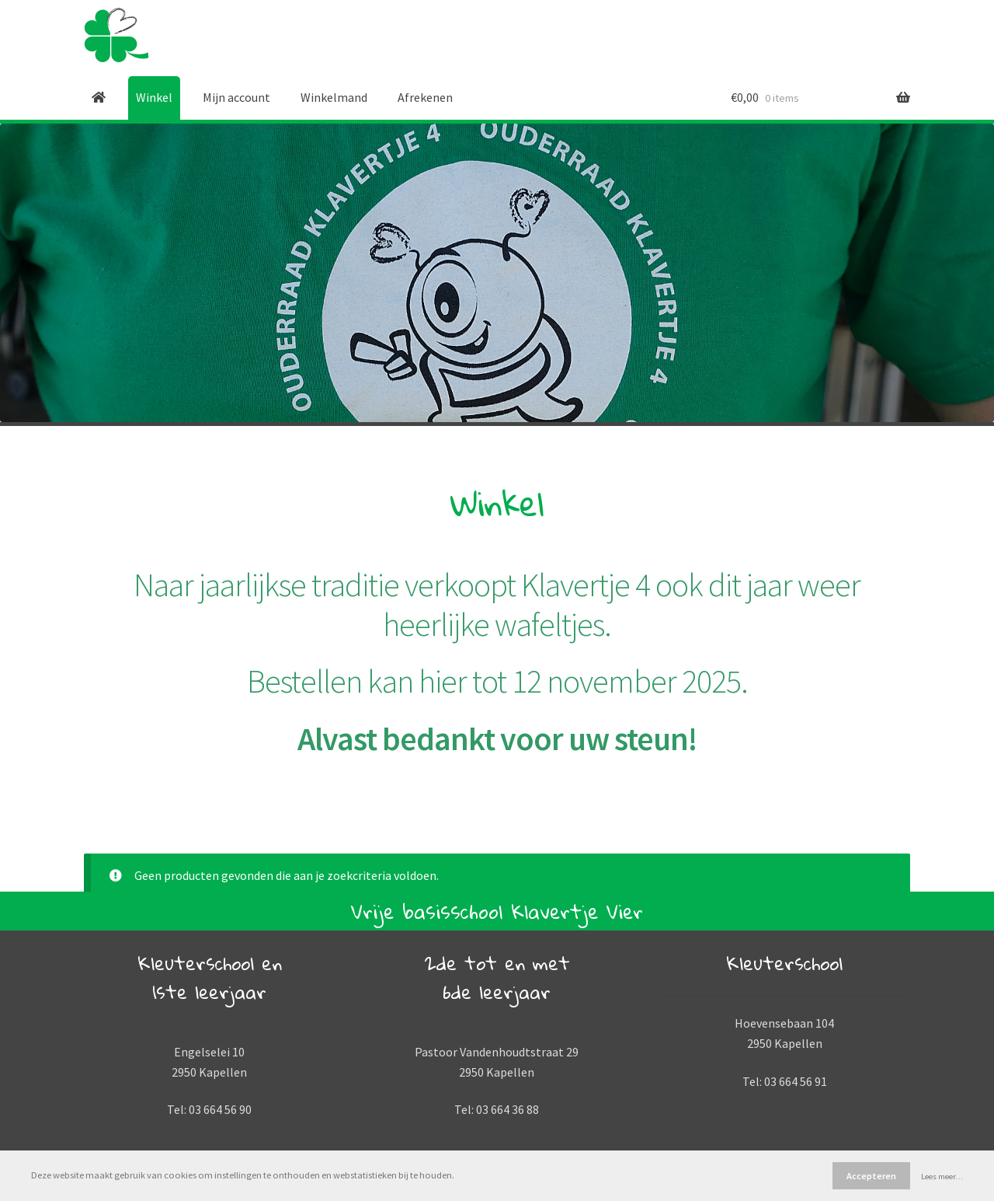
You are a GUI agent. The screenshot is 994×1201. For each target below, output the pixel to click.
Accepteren (871, 1176)
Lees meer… (942, 1176)
